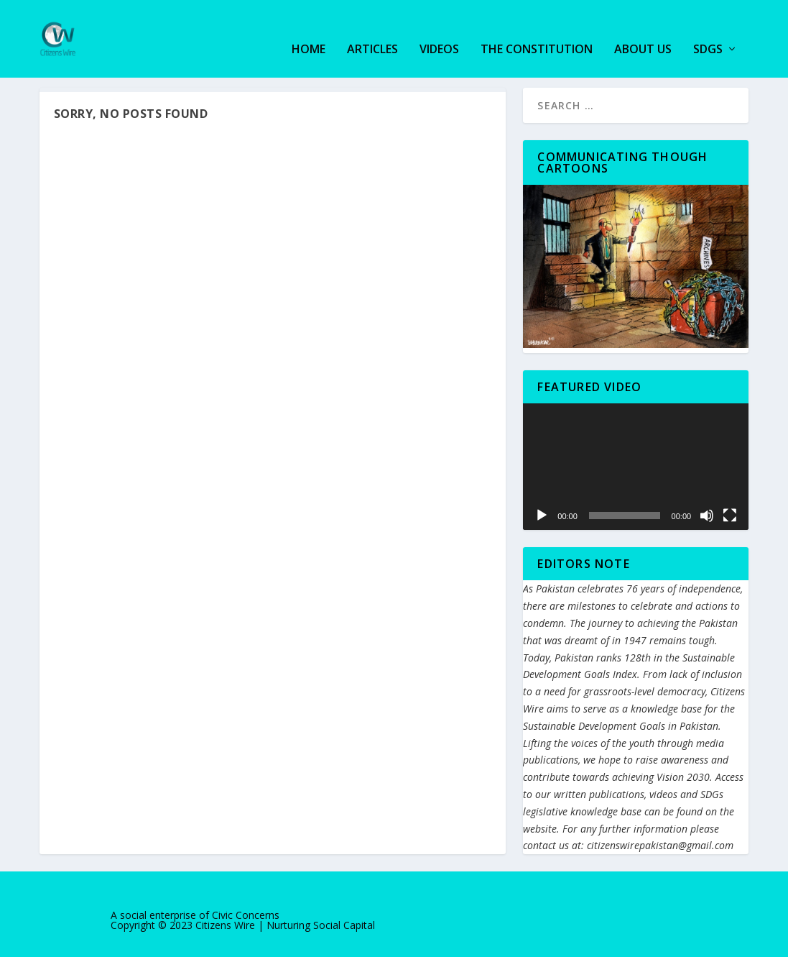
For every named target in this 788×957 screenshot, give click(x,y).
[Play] (541, 515)
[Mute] (707, 515)
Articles (372, 30)
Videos (439, 30)
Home (308, 30)
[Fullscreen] (730, 515)
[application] (635, 465)
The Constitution (537, 30)
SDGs (708, 30)
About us (643, 30)
